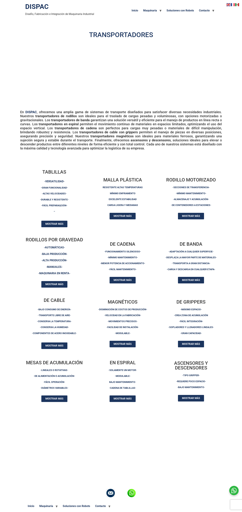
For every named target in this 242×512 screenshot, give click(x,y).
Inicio (135, 10)
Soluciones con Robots (180, 10)
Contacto (204, 10)
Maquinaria (150, 10)
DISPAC (37, 7)
